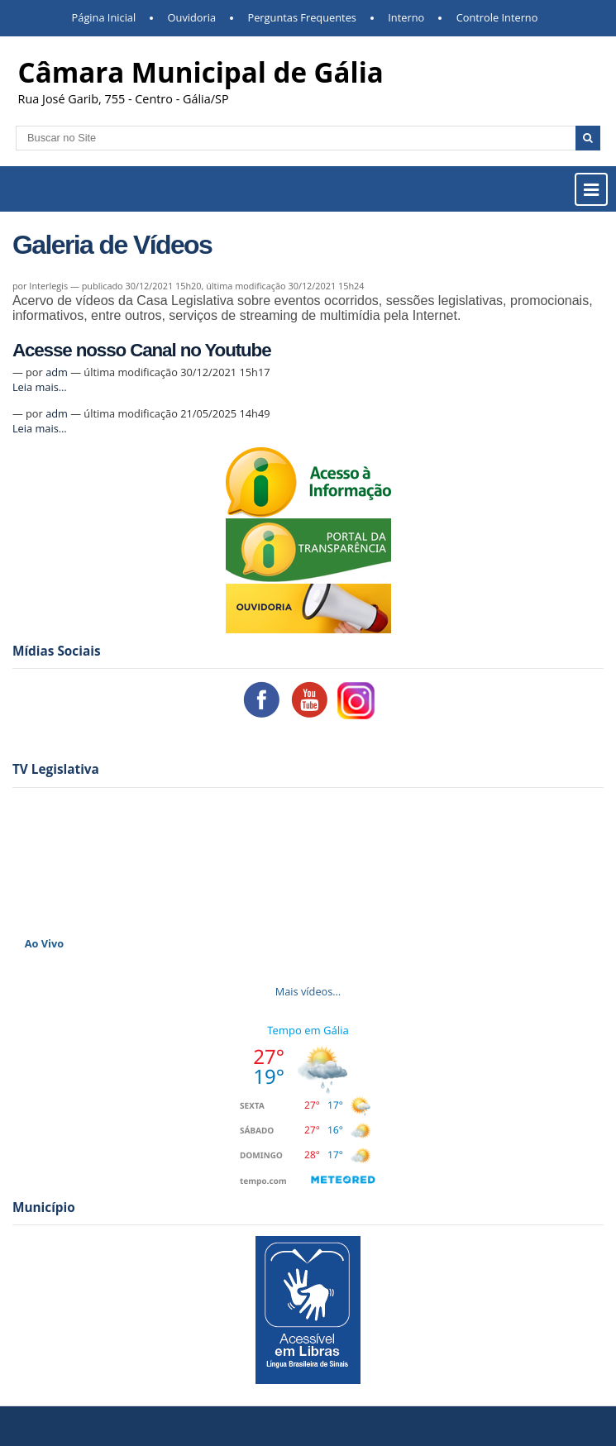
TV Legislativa (55, 769)
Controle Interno (497, 17)
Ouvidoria (192, 17)
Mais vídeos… (308, 991)
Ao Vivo (44, 943)
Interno (406, 17)
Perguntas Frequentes (301, 17)
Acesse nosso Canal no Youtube (141, 350)
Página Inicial (104, 17)
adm (56, 372)
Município (43, 1207)
